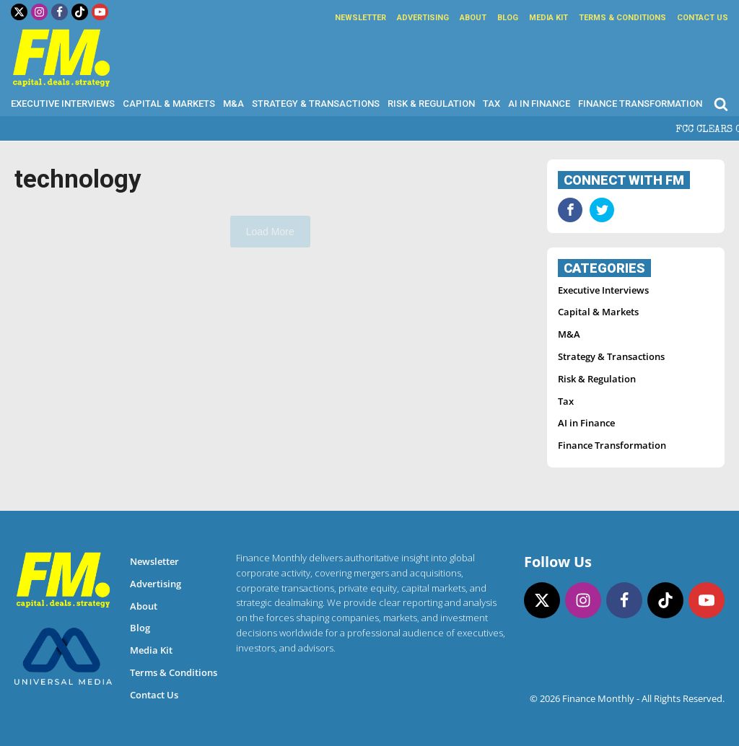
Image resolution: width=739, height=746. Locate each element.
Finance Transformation (640, 103)
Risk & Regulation (431, 103)
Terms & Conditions (622, 17)
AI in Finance (539, 103)
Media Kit (548, 17)
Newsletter (360, 17)
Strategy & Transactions (316, 103)
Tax (491, 103)
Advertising (423, 17)
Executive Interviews (63, 103)
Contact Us (702, 17)
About (473, 17)
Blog (507, 17)
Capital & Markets (169, 103)
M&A (233, 103)
